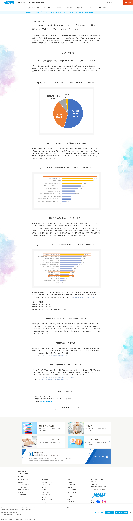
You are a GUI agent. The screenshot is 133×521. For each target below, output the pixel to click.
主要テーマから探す (23, 479)
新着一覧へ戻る (66, 408)
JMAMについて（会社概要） (97, 479)
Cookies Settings (98, 513)
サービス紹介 (21, 476)
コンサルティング (46, 502)
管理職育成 (20, 482)
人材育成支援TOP (29, 12)
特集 (69, 479)
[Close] (130, 513)
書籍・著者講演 (46, 492)
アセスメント (45, 484)
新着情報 (38, 12)
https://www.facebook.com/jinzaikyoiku (54, 379)
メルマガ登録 (94, 484)
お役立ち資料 (70, 504)
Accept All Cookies (121, 513)
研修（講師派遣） (46, 482)
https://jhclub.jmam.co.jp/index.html (83, 297)
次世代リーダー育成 (22, 489)
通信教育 (44, 489)
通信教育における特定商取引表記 (98, 486)
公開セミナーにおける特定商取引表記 (99, 489)
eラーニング (45, 487)
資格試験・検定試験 (47, 504)
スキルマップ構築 (71, 484)
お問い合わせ (94, 481)
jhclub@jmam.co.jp (46, 401)
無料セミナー (70, 501)
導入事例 (69, 496)
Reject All (109, 513)
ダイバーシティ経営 (71, 489)
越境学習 (44, 497)
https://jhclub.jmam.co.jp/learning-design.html (58, 377)
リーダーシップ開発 (22, 484)
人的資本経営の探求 (71, 492)
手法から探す (46, 479)
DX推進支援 (69, 482)
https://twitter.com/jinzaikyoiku (50, 382)
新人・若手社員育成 (22, 487)
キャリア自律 (21, 492)
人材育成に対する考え (23, 474)
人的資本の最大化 (22, 494)
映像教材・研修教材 (47, 499)
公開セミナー (45, 494)
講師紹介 (69, 499)
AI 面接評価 (69, 487)
